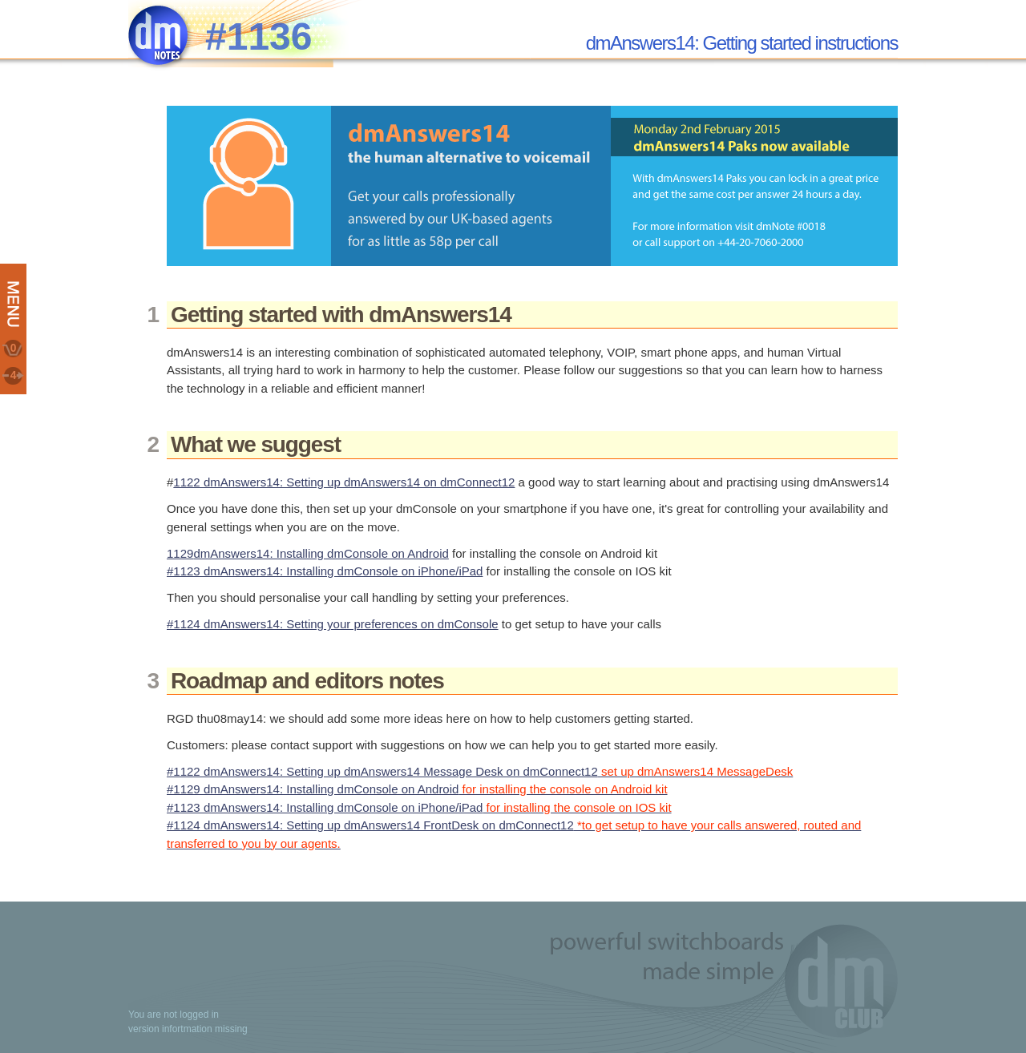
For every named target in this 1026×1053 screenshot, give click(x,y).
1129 (180, 553)
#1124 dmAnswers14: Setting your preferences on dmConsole (333, 624)
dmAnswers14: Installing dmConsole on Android (321, 553)
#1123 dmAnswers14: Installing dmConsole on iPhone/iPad (325, 571)
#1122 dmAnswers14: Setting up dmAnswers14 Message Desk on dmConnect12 (480, 771)
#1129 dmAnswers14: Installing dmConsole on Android (417, 789)
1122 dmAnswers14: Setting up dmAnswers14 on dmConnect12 (344, 482)
